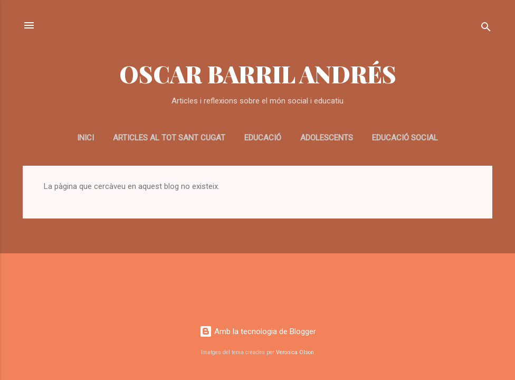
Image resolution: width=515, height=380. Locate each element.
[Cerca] (486, 29)
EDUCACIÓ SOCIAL (405, 137)
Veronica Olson (295, 352)
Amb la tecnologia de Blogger (257, 331)
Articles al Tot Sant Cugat (169, 137)
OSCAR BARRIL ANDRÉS (257, 73)
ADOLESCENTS (326, 137)
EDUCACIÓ (262, 137)
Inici (85, 137)
